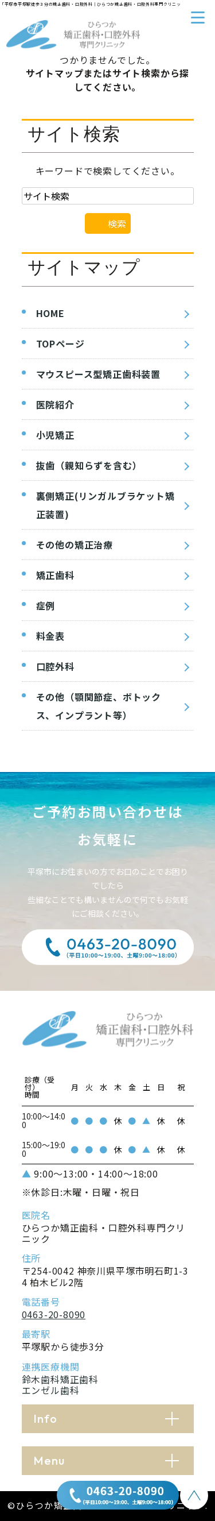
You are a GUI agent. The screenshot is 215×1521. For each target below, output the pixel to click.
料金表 (50, 636)
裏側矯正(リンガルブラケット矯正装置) (105, 505)
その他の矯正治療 (74, 544)
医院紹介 (55, 404)
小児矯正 (55, 435)
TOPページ (60, 343)
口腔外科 (55, 666)
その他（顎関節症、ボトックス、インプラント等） (98, 706)
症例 (46, 605)
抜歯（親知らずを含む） (89, 465)
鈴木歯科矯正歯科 (60, 1379)
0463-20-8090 (54, 1314)
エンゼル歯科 (51, 1390)
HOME (50, 313)
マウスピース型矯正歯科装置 (98, 374)
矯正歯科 (55, 575)
